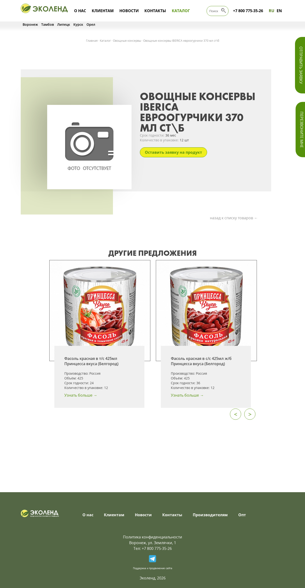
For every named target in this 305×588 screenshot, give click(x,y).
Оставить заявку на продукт (173, 152)
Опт (242, 514)
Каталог (181, 10)
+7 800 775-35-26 (248, 10)
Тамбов (47, 24)
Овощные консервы (127, 41)
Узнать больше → (80, 395)
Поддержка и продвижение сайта (152, 568)
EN (279, 10)
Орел (90, 24)
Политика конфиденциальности (152, 537)
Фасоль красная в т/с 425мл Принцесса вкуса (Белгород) (91, 361)
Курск (78, 24)
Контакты (155, 10)
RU (271, 10)
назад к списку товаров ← (234, 217)
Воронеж (30, 24)
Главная (92, 41)
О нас (80, 10)
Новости (129, 10)
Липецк (63, 24)
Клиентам (103, 10)
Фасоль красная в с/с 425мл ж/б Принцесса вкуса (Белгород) (201, 361)
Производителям (210, 514)
